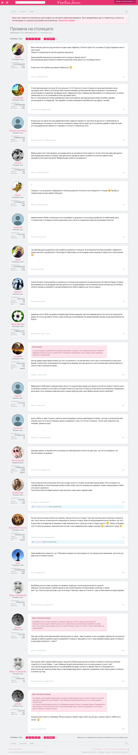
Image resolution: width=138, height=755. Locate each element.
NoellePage (17, 492)
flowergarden (17, 324)
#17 (123, 605)
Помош (106, 749)
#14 (123, 502)
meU (18, 563)
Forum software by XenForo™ (27, 752)
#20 (123, 729)
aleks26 (18, 292)
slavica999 (18, 98)
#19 (123, 681)
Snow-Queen (18, 460)
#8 (123, 301)
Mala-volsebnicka (18, 595)
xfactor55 (17, 428)
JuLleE (36, 506)
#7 (123, 269)
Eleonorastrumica (17, 130)
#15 (123, 537)
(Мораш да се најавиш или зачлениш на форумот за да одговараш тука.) (102, 737)
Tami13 (17, 396)
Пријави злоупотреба (89, 752)
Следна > (50, 39)
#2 (123, 109)
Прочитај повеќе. (66, 20)
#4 (123, 172)
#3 (123, 140)
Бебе (22, 33)
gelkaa (18, 627)
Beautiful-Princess (18, 528)
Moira (18, 195)
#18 (123, 650)
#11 (123, 405)
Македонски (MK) (15, 749)
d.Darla (18, 163)
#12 (123, 438)
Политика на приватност (120, 752)
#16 (123, 572)
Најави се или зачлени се (125, 1)
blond (37, 33)
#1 (123, 77)
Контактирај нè (98, 749)
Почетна (113, 749)
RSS (128, 749)
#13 (123, 470)
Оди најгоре (122, 749)
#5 (123, 205)
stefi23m (18, 356)
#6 (123, 237)
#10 (123, 375)
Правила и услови (104, 752)
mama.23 (18, 227)
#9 (123, 334)
